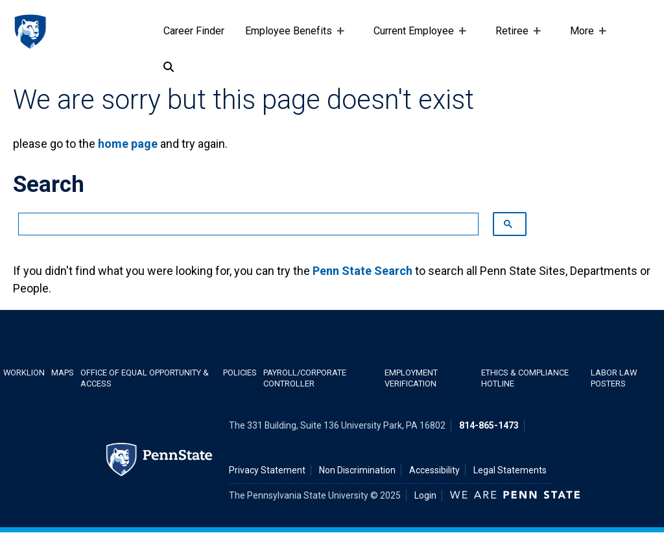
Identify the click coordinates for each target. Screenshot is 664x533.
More (585, 37)
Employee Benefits (291, 37)
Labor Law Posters (614, 378)
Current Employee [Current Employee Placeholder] (416, 37)
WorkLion (24, 372)
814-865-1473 (489, 425)
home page (128, 143)
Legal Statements (510, 470)
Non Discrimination (357, 470)
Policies (240, 372)
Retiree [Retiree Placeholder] (514, 37)
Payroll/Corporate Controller (304, 378)
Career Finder (193, 31)
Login (425, 495)
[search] (242, 224)
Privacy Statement (267, 470)
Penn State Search (362, 271)
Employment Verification (411, 378)
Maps (62, 372)
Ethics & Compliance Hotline (525, 378)
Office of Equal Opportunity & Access (144, 378)
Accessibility (434, 470)
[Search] (168, 67)
